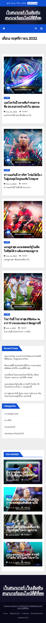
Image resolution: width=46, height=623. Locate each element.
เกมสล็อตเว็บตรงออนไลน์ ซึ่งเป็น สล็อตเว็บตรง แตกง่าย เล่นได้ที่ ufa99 (22, 530)
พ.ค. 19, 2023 (14, 480)
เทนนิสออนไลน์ (23, 618)
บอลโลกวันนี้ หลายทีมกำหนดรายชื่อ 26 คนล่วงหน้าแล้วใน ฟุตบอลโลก (21, 106)
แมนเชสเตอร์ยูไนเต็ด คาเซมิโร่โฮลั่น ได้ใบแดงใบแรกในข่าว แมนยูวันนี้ (22, 558)
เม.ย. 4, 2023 (14, 562)
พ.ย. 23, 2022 (11, 111)
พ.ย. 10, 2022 (11, 256)
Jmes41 (25, 507)
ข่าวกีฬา (7, 98)
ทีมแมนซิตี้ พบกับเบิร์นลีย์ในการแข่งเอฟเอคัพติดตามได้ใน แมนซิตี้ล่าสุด (22, 503)
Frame (25, 535)
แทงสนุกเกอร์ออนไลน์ (14, 433)
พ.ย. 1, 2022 (11, 328)
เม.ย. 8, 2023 (14, 507)
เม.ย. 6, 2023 (14, 535)
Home (5, 613)
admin (24, 111)
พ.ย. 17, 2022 (11, 184)
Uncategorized (11, 414)
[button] (36, 28)
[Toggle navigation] (41, 28)
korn (25, 480)
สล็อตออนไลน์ (15, 613)
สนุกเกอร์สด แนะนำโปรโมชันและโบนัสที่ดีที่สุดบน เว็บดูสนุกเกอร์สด (22, 475)
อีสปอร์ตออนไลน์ (37, 613)
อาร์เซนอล (25, 613)
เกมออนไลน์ (9, 427)
